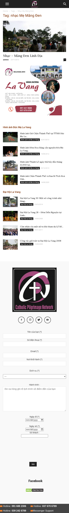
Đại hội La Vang (26, 204)
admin (6, 59)
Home (5, 11)
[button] (65, 4)
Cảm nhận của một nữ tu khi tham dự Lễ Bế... (41, 226)
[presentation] (15, 451)
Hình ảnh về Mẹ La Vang (30, 140)
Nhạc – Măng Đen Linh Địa (22, 56)
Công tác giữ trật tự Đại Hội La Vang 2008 (40, 240)
